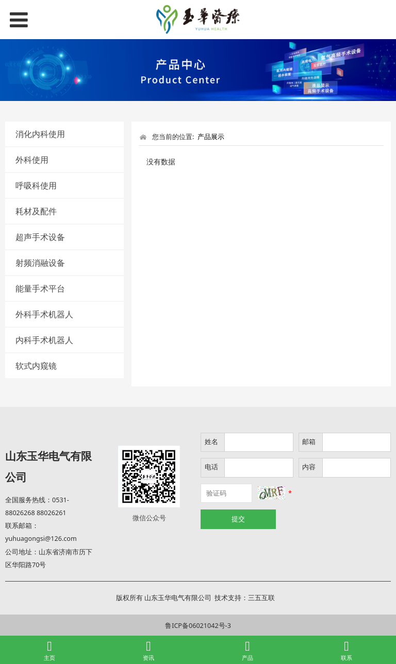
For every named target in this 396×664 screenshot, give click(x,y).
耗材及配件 (36, 211)
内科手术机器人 (44, 340)
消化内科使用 (40, 134)
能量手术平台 (40, 288)
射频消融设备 (40, 262)
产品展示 (210, 136)
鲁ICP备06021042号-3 (198, 625)
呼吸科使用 (36, 185)
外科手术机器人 (44, 314)
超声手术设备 (40, 237)
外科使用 (31, 159)
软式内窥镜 (36, 365)
